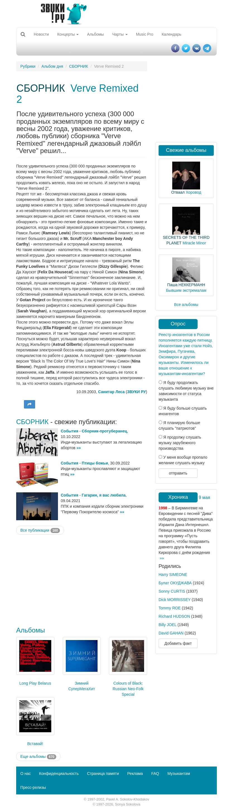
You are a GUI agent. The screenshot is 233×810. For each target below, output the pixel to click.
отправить (178, 473)
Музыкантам (179, 773)
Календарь (171, 34)
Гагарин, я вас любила (103, 495)
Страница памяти (103, 773)
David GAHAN (171, 633)
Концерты (68, 34)
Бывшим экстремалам (186, 290)
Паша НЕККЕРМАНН (186, 285)
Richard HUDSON (174, 616)
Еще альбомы (38, 756)
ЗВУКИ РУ (136, 392)
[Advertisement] (81, 579)
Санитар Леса (111, 392)
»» (78, 448)
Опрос (178, 324)
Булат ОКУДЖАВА (175, 583)
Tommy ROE (170, 608)
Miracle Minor (194, 243)
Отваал (178, 192)
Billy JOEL (167, 624)
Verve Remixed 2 (77, 93)
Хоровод (193, 192)
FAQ (155, 773)
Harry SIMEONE (173, 574)
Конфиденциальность (59, 773)
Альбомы (95, 34)
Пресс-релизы (33, 787)
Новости (41, 34)
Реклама (135, 773)
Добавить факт (178, 643)
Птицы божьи (95, 463)
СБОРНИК (78, 66)
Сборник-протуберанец (104, 431)
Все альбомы (186, 304)
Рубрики (27, 66)
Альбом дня (52, 66)
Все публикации (40, 530)
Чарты (120, 34)
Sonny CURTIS (172, 591)
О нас (25, 773)
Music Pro (144, 34)
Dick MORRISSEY (175, 599)
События (69, 431)
